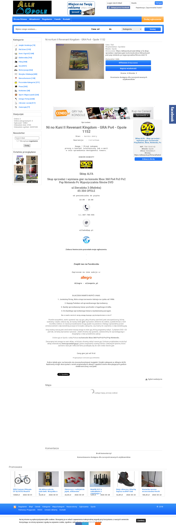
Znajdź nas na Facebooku (86, 271)
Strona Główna (20, 19)
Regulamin (47, 19)
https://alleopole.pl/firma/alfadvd (147, 155)
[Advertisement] (104, 100)
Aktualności (34, 19)
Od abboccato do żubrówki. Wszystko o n (48, 502)
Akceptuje (27, 141)
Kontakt (66, 19)
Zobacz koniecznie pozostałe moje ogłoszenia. (86, 256)
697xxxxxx (128, 63)
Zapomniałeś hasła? (154, 8)
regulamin (33, 141)
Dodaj (27, 146)
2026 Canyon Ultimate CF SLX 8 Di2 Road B (22, 501)
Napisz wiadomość (128, 68)
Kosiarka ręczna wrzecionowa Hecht (151, 501)
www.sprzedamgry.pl (70, 354)
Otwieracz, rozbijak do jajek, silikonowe (74, 501)
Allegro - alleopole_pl (86, 292)
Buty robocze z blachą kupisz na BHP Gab (126, 501)
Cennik (57, 19)
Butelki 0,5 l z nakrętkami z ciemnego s (96, 502)
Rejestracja (140, 8)
